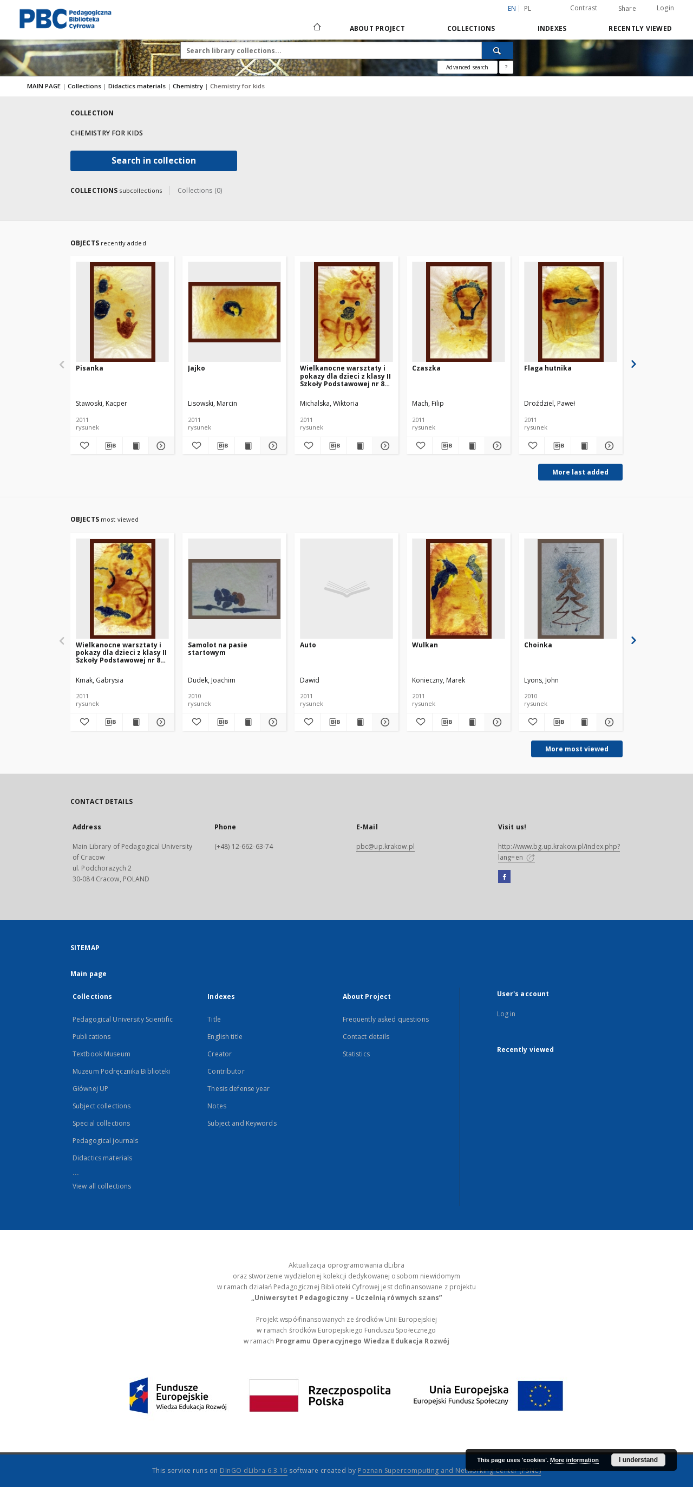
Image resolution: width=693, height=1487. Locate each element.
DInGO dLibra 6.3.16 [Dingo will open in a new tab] (253, 1470)
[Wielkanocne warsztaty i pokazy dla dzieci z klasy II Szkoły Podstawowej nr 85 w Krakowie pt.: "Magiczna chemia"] (346, 312)
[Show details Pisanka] (160, 446)
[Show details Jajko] (272, 446)
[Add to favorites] (83, 446)
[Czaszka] (459, 312)
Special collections (101, 1123)
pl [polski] (528, 8)
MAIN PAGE (44, 86)
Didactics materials (137, 86)
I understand (638, 1460)
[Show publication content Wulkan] (472, 722)
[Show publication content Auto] (359, 722)
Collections (471, 28)
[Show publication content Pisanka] (135, 446)
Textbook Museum (101, 1054)
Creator (219, 1054)
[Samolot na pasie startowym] (234, 589)
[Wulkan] (459, 589)
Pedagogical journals (105, 1140)
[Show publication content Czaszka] (472, 446)
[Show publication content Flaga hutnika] (584, 446)
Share (627, 8)
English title (225, 1036)
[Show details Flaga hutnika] (608, 446)
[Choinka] (571, 589)
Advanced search (467, 67)
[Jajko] (234, 312)
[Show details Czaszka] (496, 446)
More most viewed (577, 749)
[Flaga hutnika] (571, 312)
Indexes (552, 28)
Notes (216, 1106)
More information (574, 1460)
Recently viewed (640, 28)
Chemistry (189, 86)
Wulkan (425, 645)
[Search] (497, 50)
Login (665, 7)
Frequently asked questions (386, 1019)
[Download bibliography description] (109, 446)
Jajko (196, 368)
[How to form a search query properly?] (506, 67)
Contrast (584, 7)
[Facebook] (504, 877)
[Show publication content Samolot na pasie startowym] (247, 722)
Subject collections (101, 1106)
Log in (506, 1013)
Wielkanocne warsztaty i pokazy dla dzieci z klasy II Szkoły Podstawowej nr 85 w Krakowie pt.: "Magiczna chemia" (345, 375)
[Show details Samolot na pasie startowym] (272, 722)
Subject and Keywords (241, 1123)
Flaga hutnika (548, 368)
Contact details (366, 1036)
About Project (377, 28)
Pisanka (89, 368)
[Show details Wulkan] (496, 722)
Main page (88, 973)
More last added (580, 472)
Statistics (356, 1054)
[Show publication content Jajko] (247, 446)
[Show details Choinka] (608, 722)
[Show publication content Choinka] (584, 722)
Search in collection (154, 160)
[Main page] (316, 28)
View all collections (102, 1186)
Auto (308, 645)
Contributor (225, 1071)
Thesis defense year (238, 1088)
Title (214, 1019)
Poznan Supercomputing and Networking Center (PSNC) (449, 1470)
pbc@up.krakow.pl (385, 846)
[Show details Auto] (384, 722)
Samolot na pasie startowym (217, 648)
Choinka (538, 645)
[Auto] (346, 589)
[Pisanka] (122, 312)
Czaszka (426, 368)
